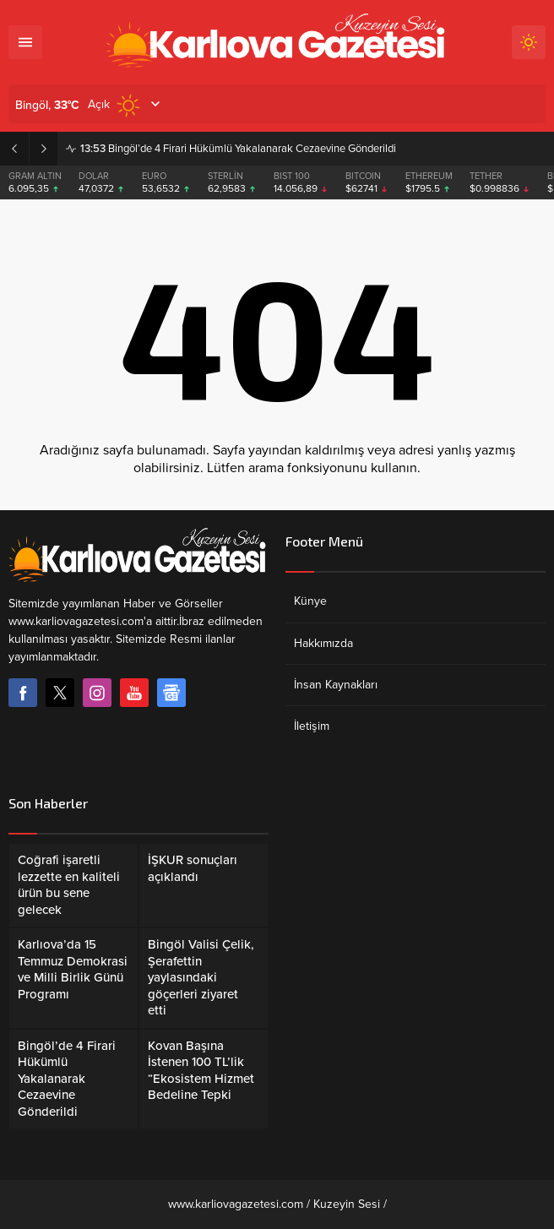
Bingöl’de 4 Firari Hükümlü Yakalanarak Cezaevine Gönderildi (238, 148)
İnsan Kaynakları (335, 684)
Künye (310, 601)
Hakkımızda (323, 643)
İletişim (311, 726)
